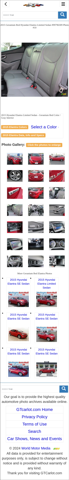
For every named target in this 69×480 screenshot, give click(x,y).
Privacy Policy (34, 417)
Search (34, 431)
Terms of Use (34, 424)
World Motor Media (35, 448)
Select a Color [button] (45, 127)
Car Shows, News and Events (34, 438)
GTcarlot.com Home (34, 409)
